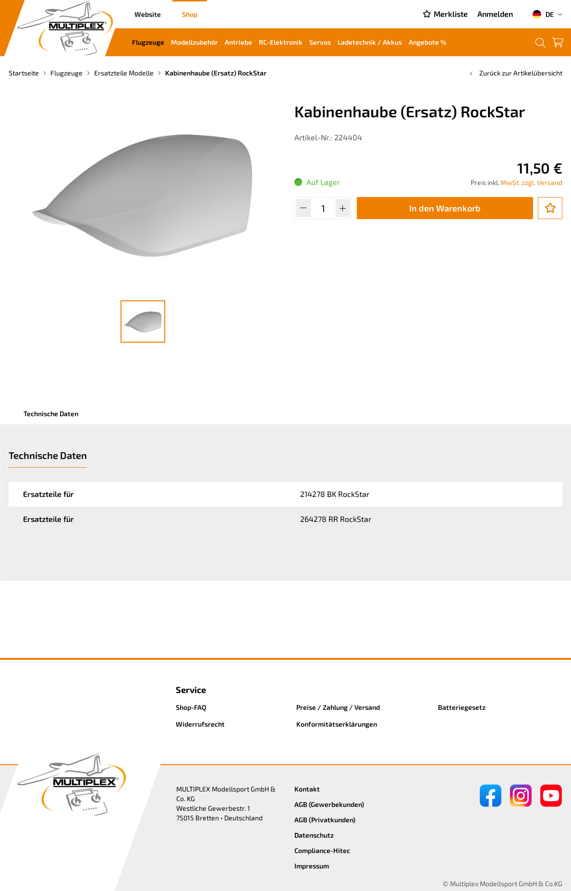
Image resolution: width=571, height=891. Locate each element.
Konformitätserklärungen (336, 724)
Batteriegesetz (462, 707)
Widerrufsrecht (200, 724)
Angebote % (428, 42)
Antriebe (238, 42)
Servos (320, 42)
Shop (189, 14)
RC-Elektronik (281, 42)
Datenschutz (314, 835)
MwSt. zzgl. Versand (531, 182)
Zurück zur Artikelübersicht (515, 73)
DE (543, 14)
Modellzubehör (194, 42)
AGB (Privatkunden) (324, 820)
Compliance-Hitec (322, 850)
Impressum (311, 866)
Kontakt (307, 789)
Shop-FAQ (191, 707)
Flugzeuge (148, 42)
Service (191, 689)
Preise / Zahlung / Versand (338, 707)
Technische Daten (51, 413)
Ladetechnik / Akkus (370, 42)
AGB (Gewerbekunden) (329, 804)
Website (147, 14)
